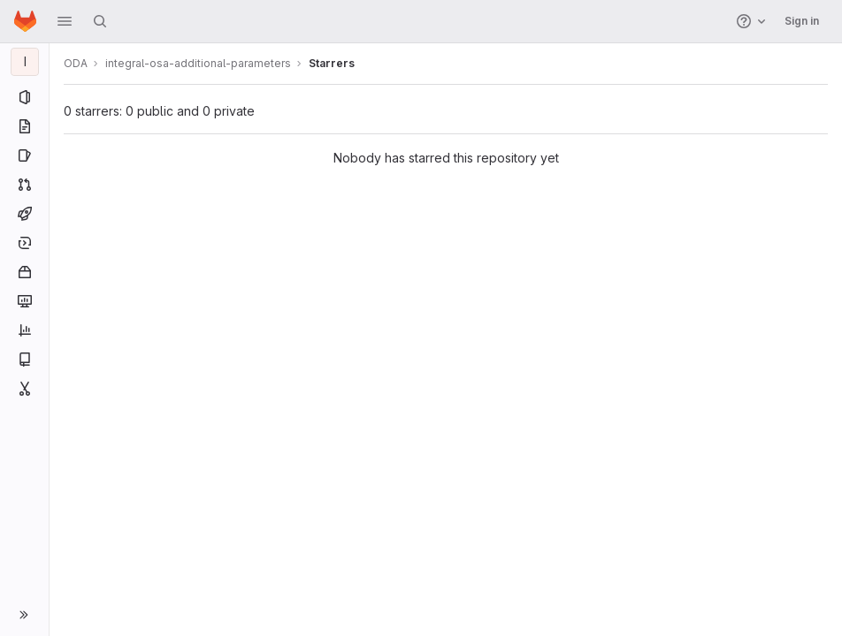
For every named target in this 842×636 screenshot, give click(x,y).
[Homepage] (25, 21)
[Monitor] (24, 301)
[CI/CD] (24, 214)
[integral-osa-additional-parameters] (24, 62)
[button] (64, 21)
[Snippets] (24, 389)
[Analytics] (24, 330)
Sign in (802, 20)
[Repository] (24, 126)
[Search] (100, 21)
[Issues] (24, 155)
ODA (76, 63)
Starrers (332, 63)
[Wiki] (24, 359)
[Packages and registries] (24, 272)
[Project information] (24, 97)
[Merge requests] (24, 184)
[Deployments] (24, 243)
